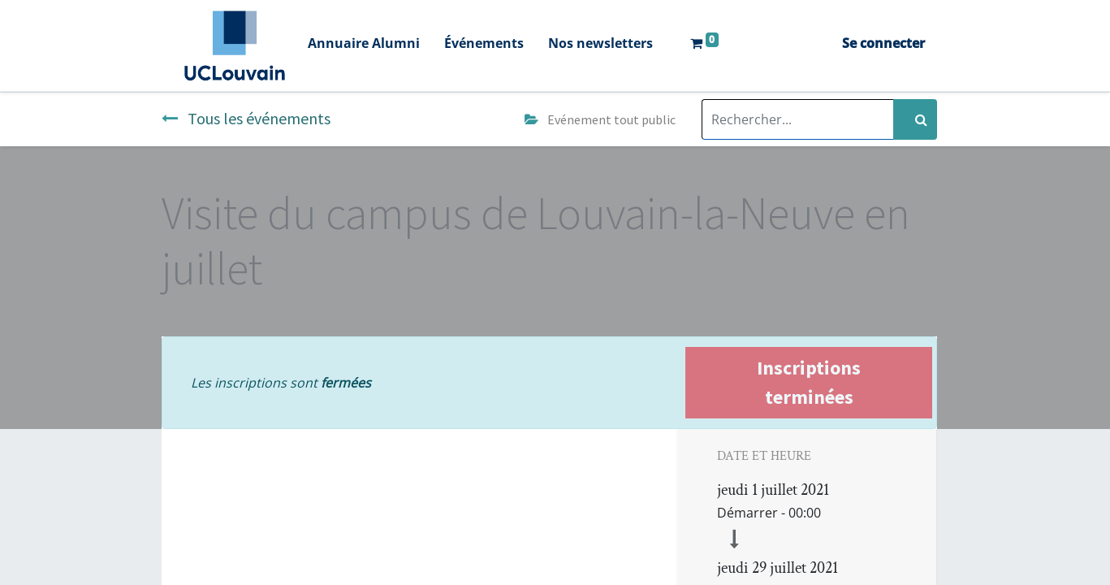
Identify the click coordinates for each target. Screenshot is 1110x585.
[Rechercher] (915, 119)
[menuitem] (364, 45)
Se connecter (883, 43)
